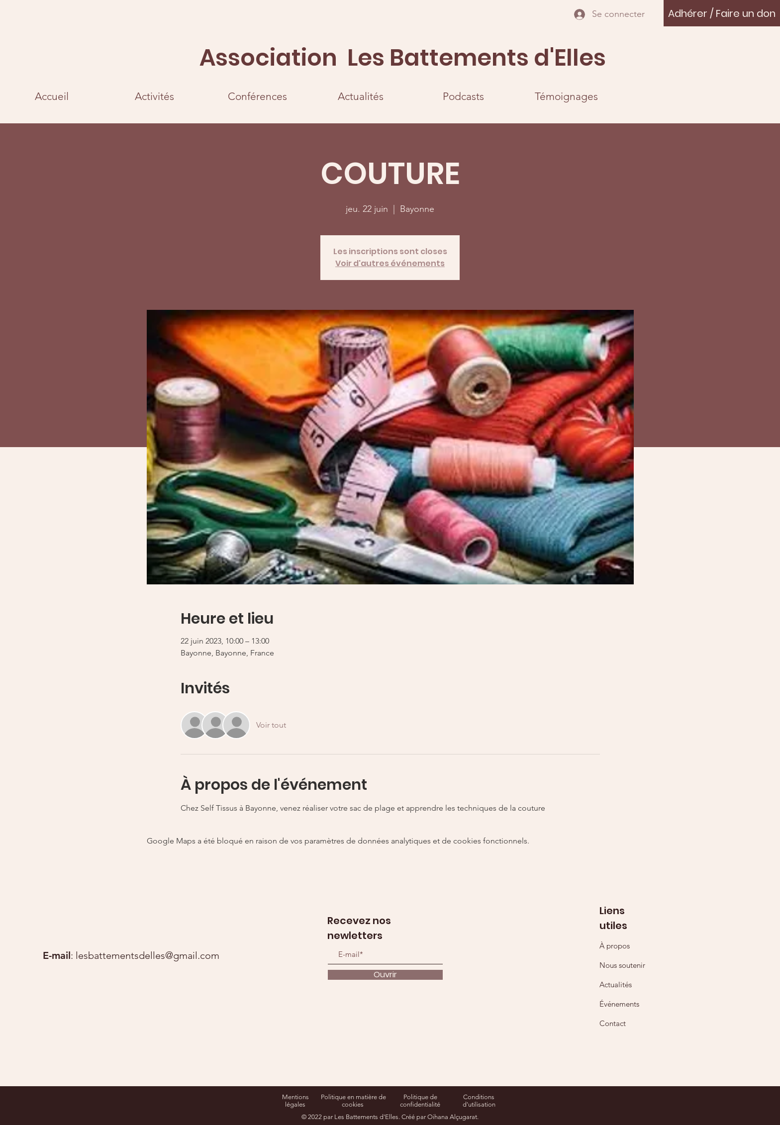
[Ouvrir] (385, 975)
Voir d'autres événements (390, 263)
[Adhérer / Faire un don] (722, 13)
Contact (612, 1023)
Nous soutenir (622, 965)
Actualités (615, 984)
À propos (614, 945)
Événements (619, 1004)
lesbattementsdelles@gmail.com (147, 955)
